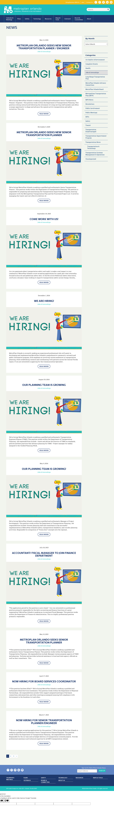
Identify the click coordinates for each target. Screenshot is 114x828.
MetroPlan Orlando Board (94, 89)
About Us (61, 780)
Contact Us (89, 2)
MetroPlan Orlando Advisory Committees (96, 84)
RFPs (87, 117)
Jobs (83, 2)
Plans (26, 777)
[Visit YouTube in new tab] (111, 2)
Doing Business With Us (72, 2)
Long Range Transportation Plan (95, 78)
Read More (44, 114)
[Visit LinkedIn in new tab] (107, 2)
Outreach (27, 780)
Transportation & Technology (93, 147)
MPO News (89, 100)
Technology (62, 777)
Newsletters (90, 104)
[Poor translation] (6, 800)
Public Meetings (91, 112)
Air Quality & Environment (95, 60)
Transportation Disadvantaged (91, 130)
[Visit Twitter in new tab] (103, 2)
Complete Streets (92, 64)
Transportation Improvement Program (96, 137)
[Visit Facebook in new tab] (95, 2)
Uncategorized (91, 159)
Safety (88, 121)
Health (88, 68)
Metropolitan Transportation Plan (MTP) (96, 95)
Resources (79, 777)
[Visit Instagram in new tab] (99, 2)
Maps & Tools (98, 777)
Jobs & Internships (44, 51)
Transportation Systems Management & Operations (95, 154)
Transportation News (93, 142)
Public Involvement (93, 108)
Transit (88, 125)
